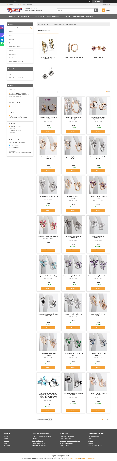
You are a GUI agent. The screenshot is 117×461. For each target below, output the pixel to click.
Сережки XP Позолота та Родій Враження (98, 118)
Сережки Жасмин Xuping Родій (98, 157)
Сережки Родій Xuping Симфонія (73, 236)
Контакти (6, 441)
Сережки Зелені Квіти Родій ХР (73, 354)
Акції (10, 35)
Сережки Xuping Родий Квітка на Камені (48, 314)
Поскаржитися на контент (73, 458)
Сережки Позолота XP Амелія (48, 236)
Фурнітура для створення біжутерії (70, 441)
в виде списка (109, 92)
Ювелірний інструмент (66, 447)
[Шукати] (96, 10)
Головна (12, 16)
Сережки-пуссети (98, 57)
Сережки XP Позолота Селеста (48, 354)
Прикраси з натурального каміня (41, 436)
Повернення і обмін (14, 46)
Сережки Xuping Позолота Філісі (73, 157)
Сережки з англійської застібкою (48, 58)
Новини (11, 31)
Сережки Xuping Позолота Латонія (98, 197)
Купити (48, 131)
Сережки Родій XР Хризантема (98, 236)
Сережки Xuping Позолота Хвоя (48, 118)
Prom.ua (67, 455)
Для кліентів (39, 16)
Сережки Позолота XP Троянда (73, 197)
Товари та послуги (45, 24)
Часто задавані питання (16, 61)
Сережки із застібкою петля (48, 85)
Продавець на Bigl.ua (58, 457)
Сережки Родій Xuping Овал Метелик (73, 394)
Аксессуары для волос (38, 443)
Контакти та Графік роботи (83, 16)
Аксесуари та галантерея (39, 445)
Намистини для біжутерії (67, 436)
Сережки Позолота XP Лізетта (48, 157)
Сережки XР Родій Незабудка (48, 276)
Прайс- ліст (7, 443)
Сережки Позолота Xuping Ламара (73, 118)
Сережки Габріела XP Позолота (98, 314)
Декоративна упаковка (66, 443)
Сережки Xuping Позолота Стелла (98, 394)
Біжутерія (34, 438)
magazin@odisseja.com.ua (17, 142)
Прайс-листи (12, 54)
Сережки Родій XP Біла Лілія (73, 314)
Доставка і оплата (53, 16)
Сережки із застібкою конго (73, 57)
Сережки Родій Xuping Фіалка (73, 276)
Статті (11, 58)
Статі (89, 438)
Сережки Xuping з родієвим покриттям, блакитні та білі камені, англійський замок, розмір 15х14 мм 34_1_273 (48, 395)
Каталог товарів (24, 16)
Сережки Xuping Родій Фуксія (98, 276)
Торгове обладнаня (65, 445)
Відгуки (11, 50)
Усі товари (7, 445)
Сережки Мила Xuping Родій (48, 196)
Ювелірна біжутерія (58, 24)
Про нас (11, 39)
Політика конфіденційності (88, 458)
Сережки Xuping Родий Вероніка (98, 354)
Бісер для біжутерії (65, 438)
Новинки (67, 16)
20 (107, 419)
